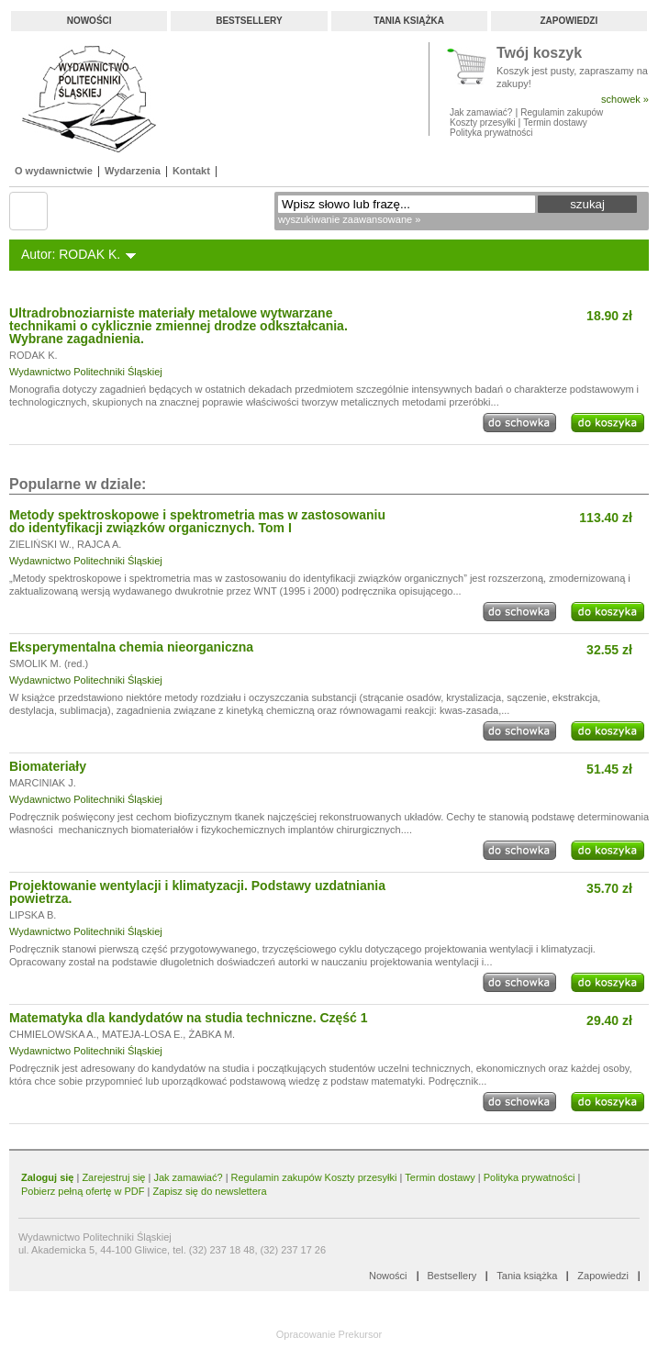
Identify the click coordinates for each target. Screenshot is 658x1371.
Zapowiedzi (568, 21)
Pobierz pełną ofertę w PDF (83, 1191)
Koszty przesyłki (484, 122)
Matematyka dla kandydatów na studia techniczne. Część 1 (188, 1017)
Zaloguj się (47, 1177)
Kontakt (191, 170)
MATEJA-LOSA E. (142, 1034)
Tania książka (409, 21)
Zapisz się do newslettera (209, 1191)
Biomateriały (47, 766)
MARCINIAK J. (42, 782)
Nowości (89, 21)
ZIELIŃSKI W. (40, 544)
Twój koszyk (539, 54)
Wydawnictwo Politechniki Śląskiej (85, 371)
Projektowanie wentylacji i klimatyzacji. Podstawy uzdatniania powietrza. (197, 892)
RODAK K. (33, 355)
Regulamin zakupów (561, 112)
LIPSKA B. (32, 914)
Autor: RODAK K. (70, 254)
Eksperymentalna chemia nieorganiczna (131, 647)
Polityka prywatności (491, 133)
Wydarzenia (133, 170)
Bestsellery (249, 21)
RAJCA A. (99, 544)
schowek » (625, 99)
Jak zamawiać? (481, 112)
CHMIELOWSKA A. (52, 1034)
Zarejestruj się (113, 1177)
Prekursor (361, 1334)
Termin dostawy (554, 122)
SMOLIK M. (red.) (48, 663)
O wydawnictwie (54, 170)
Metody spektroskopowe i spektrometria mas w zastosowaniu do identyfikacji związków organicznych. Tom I (197, 521)
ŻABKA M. (211, 1034)
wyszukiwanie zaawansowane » (349, 219)
